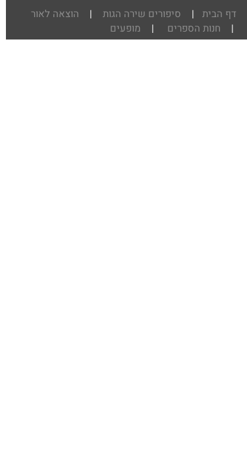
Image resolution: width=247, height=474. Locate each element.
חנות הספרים (187, 28)
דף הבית (212, 14)
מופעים (119, 28)
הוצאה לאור (47, 14)
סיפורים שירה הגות (134, 14)
